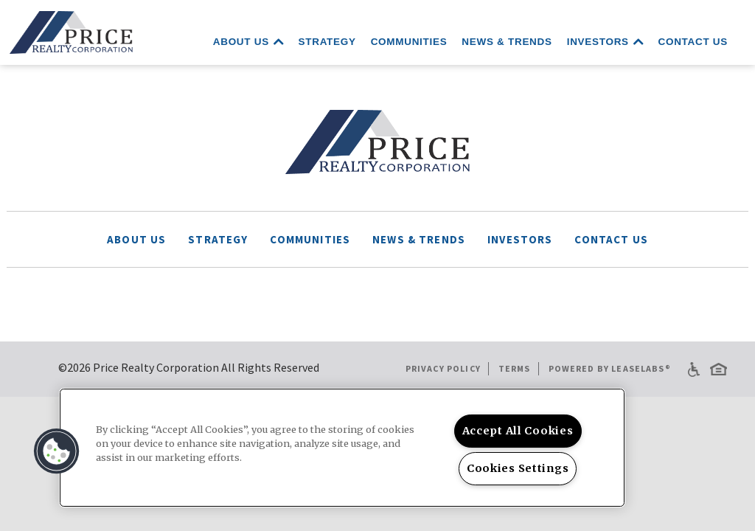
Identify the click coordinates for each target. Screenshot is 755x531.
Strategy (327, 41)
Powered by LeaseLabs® (610, 368)
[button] (56, 451)
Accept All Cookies (518, 430)
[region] (342, 447)
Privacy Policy (443, 368)
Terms (514, 368)
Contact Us (693, 41)
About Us (248, 40)
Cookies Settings (518, 468)
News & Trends (507, 41)
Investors (605, 40)
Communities (409, 41)
